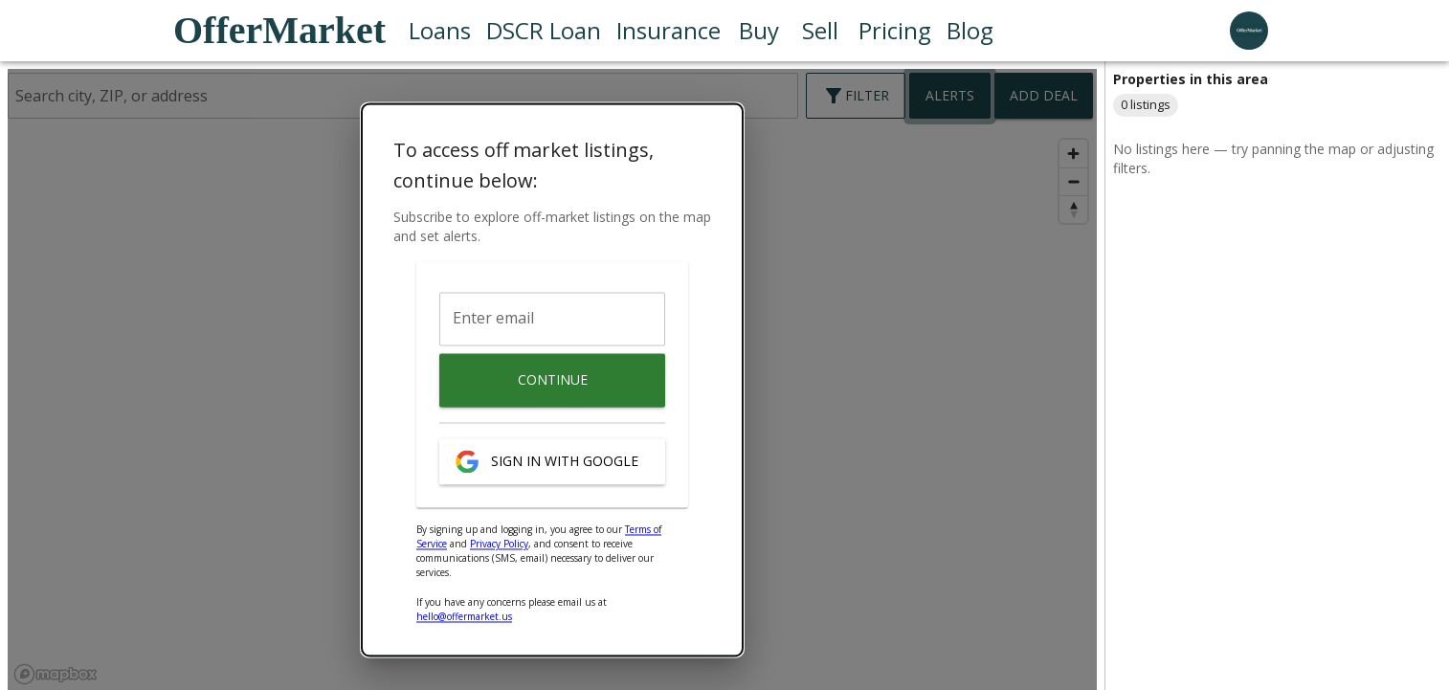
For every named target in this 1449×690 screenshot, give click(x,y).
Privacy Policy (499, 544)
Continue (552, 381)
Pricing (895, 30)
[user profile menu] (1249, 30)
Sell (820, 30)
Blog (970, 30)
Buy (759, 30)
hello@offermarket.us (464, 617)
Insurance (668, 30)
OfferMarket (279, 30)
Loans (440, 30)
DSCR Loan (544, 30)
